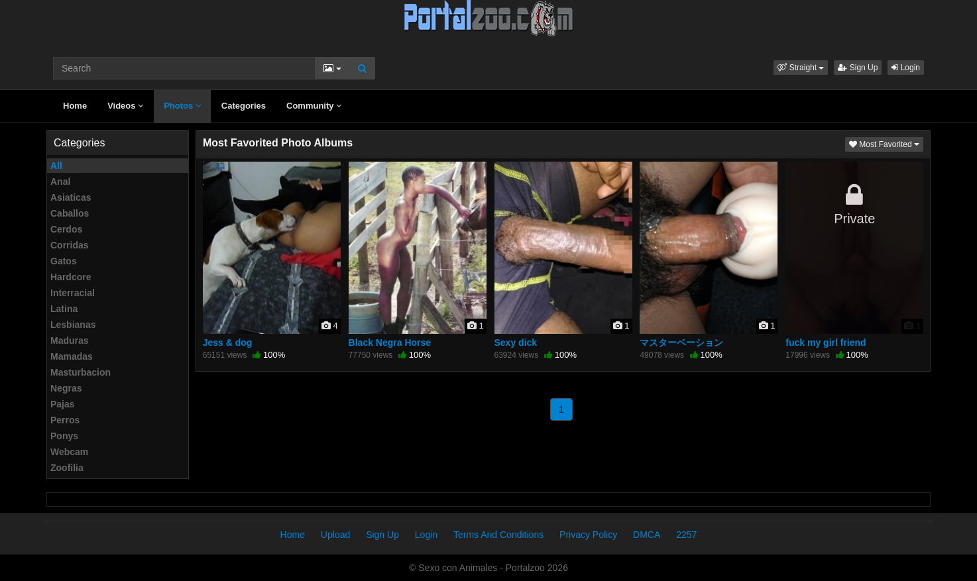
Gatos (63, 261)
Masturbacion (80, 372)
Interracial (72, 293)
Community (313, 106)
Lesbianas (72, 324)
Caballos (69, 213)
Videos (125, 106)
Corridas (69, 245)
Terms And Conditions (498, 534)
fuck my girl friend (825, 342)
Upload (335, 534)
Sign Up (858, 67)
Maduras (69, 340)
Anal (60, 181)
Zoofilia (67, 467)
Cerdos (66, 229)
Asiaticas (70, 197)
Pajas (62, 404)
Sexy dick (516, 342)
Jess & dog (228, 342)
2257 (686, 534)
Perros (65, 420)
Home (75, 106)
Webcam (69, 452)
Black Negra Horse (390, 342)
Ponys (64, 436)
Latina (64, 308)
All (56, 165)
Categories (243, 106)
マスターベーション (681, 342)
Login (905, 67)
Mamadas (71, 356)
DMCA (646, 534)
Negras (66, 388)
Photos (182, 106)
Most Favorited (886, 143)
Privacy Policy (588, 534)
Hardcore (70, 277)
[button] (801, 67)
